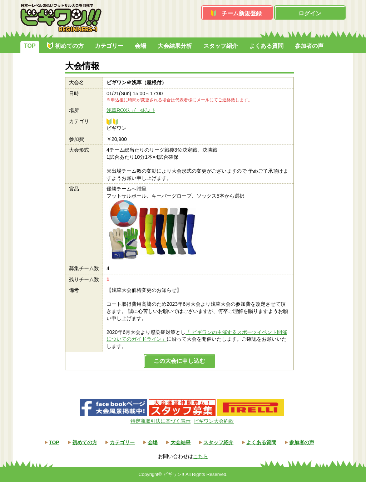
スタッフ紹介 (220, 46)
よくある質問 (266, 46)
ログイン (309, 13)
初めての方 (69, 46)
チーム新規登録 (242, 13)
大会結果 (180, 442)
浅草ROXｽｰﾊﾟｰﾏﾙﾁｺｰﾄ (131, 110)
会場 (140, 46)
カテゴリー (109, 46)
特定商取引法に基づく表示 (160, 421)
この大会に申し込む (179, 361)
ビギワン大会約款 (214, 421)
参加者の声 (309, 46)
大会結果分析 (175, 46)
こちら (200, 456)
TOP (30, 46)
